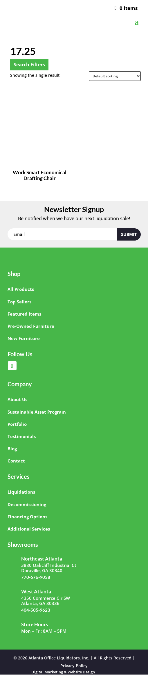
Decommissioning (27, 504)
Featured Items (24, 314)
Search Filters (29, 64)
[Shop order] (115, 76)
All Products (21, 289)
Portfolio (17, 424)
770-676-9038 (35, 577)
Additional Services (29, 529)
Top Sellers (19, 302)
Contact (16, 461)
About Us (17, 399)
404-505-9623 (35, 610)
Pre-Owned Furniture (31, 326)
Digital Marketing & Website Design (63, 672)
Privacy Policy (74, 665)
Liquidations (21, 492)
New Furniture (24, 338)
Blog (12, 448)
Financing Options (27, 517)
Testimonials (22, 436)
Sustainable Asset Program (37, 412)
